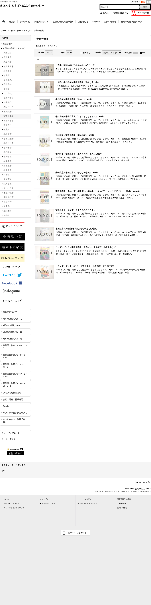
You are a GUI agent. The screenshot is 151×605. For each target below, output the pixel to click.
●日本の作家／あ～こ (12, 319)
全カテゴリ (8, 44)
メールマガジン (85, 499)
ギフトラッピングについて (15, 413)
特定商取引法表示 (124, 499)
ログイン (105, 13)
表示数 (41, 52)
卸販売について (10, 312)
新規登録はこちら (121, 13)
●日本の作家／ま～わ (12, 338)
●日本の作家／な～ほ (12, 332)
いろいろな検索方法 (12, 393)
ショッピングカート (11, 503)
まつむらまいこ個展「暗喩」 (14, 420)
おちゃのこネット (143, 488)
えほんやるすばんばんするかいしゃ (22, 5)
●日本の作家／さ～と (12, 325)
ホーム (6, 499)
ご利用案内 (121, 503)
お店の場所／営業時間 (13, 399)
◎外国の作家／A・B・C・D (15, 346)
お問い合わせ (122, 508)
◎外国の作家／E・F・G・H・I (15, 356)
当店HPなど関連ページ (88, 503)
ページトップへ (144, 482)
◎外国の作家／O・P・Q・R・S (15, 375)
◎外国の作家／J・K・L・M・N (15, 365)
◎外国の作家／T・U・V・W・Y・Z (15, 384)
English (6, 406)
